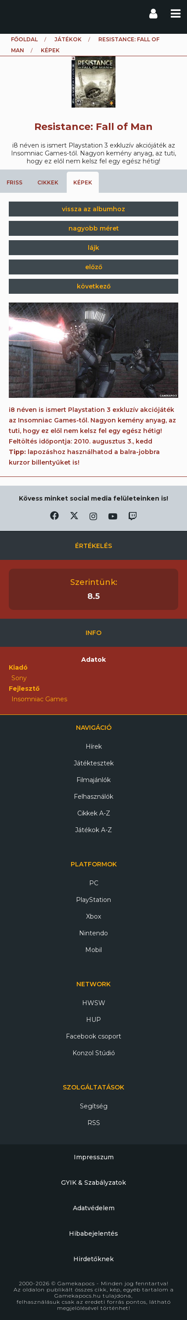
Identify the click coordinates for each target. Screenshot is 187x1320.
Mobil (93, 950)
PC (93, 883)
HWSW (93, 1003)
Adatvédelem (94, 1208)
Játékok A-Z (93, 830)
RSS (93, 1123)
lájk (93, 248)
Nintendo (93, 933)
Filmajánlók (93, 780)
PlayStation (93, 900)
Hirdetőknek (93, 1259)
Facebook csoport (93, 1036)
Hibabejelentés (93, 1233)
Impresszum (94, 1157)
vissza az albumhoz (93, 209)
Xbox (93, 916)
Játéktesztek (94, 763)
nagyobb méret (93, 228)
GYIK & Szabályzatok (93, 1183)
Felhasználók (93, 797)
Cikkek (47, 182)
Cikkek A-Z (93, 813)
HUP (93, 1020)
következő (94, 286)
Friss (14, 182)
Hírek (94, 746)
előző (93, 267)
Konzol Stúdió (93, 1053)
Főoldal (24, 39)
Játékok (68, 39)
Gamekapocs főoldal (15, 13)
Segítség (94, 1106)
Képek (82, 182)
